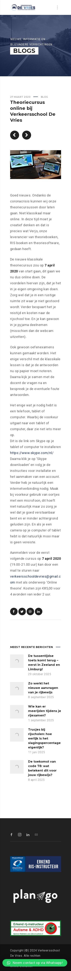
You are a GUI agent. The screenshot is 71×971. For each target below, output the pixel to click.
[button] (34, 963)
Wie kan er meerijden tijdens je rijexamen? (44, 711)
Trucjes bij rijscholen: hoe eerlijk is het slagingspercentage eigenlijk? (44, 738)
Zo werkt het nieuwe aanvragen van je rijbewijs (43, 688)
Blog (44, 96)
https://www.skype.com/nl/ (32, 453)
